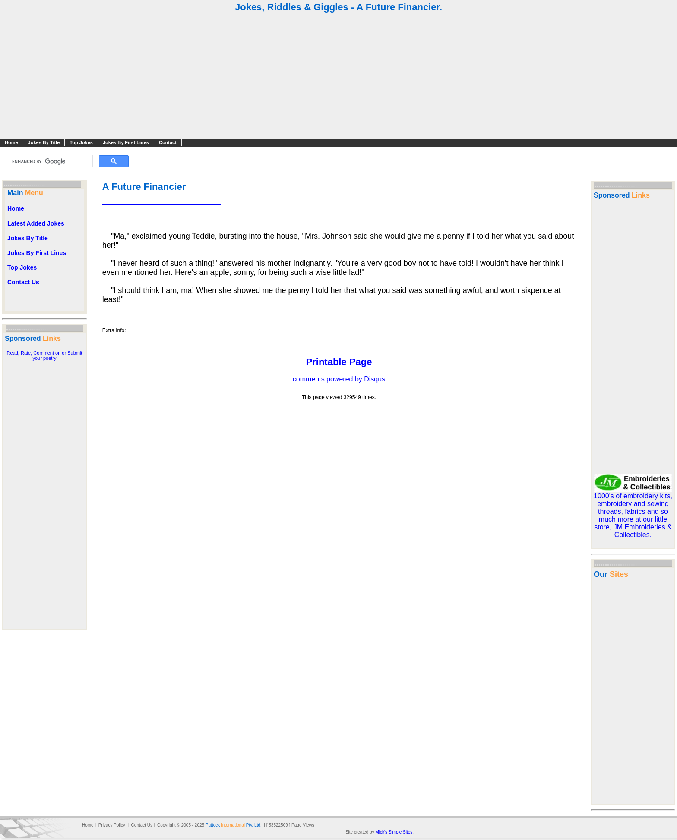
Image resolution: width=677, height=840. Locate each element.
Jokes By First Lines (126, 142)
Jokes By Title (44, 142)
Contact (168, 142)
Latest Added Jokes (35, 223)
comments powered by (339, 379)
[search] (49, 161)
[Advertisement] (338, 76)
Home (11, 142)
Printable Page (339, 361)
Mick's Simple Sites (393, 832)
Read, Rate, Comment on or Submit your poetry (44, 355)
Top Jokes (81, 142)
